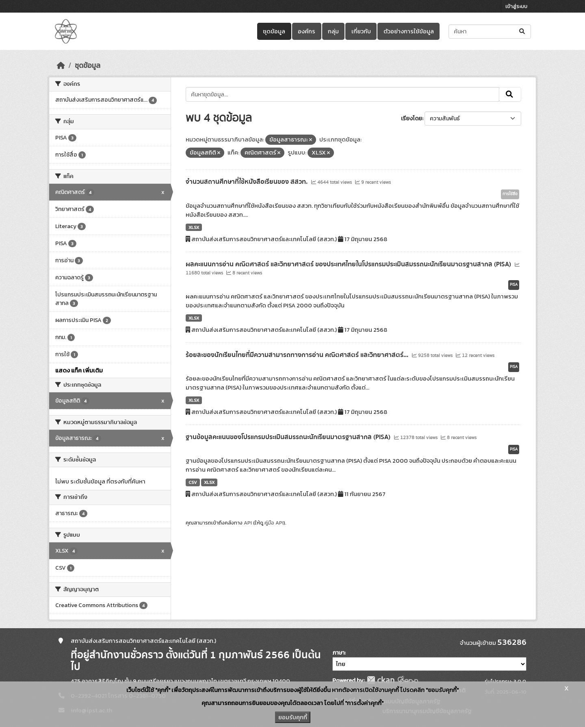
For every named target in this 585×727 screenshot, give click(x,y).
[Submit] (522, 31)
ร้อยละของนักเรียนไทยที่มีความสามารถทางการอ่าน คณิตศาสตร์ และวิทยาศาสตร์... (298, 355)
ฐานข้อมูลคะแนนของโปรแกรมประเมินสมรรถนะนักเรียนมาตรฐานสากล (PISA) (289, 437)
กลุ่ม (333, 31)
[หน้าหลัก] (61, 65)
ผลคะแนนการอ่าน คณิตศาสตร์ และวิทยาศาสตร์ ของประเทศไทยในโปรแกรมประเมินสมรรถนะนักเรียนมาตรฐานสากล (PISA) (349, 264)
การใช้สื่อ (510, 194)
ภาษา (338, 653)
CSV (192, 482)
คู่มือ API (274, 523)
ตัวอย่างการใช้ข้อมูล (409, 31)
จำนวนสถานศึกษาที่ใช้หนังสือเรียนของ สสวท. (247, 181)
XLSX (193, 227)
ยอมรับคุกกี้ (292, 717)
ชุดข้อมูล (274, 31)
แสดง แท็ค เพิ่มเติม (79, 370)
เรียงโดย (411, 118)
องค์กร (306, 31)
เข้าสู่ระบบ (516, 6)
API (248, 523)
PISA (514, 284)
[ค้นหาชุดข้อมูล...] (489, 31)
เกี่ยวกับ (361, 31)
